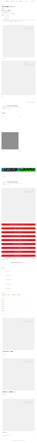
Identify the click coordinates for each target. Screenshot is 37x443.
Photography (14, 294)
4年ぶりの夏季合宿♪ (9, 287)
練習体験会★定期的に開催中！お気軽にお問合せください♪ (18, 224)
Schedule (4, 294)
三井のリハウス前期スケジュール (18, 232)
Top (1, 1)
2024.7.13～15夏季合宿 (9, 274)
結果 (16, 1)
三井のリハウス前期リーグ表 (18, 228)
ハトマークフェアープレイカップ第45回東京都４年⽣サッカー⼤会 (18, 247)
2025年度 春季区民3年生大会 (18, 251)
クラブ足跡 (31, 1)
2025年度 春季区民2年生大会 (18, 255)
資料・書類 (20, 1)
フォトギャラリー (26, 1)
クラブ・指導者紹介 (6, 1)
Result (8, 294)
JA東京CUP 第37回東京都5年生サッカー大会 (18, 236)
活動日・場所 (12, 1)
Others (18, 294)
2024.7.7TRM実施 (8, 278)
